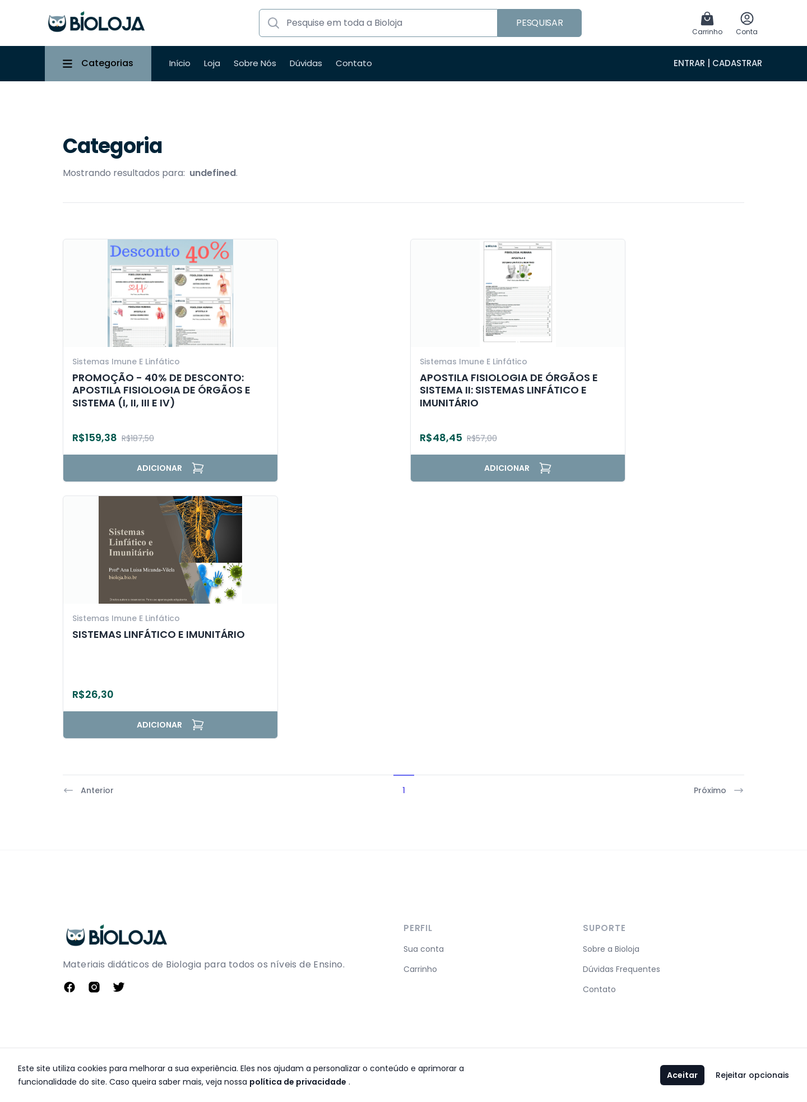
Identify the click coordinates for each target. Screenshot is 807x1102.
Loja (212, 63)
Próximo (719, 790)
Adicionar (171, 468)
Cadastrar (737, 63)
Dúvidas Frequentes (621, 969)
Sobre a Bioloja (611, 949)
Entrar (689, 63)
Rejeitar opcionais (752, 1075)
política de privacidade (297, 1081)
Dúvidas (306, 63)
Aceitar (682, 1075)
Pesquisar (539, 22)
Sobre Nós (255, 63)
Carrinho (420, 969)
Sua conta (424, 949)
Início (180, 63)
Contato (354, 63)
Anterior (88, 790)
